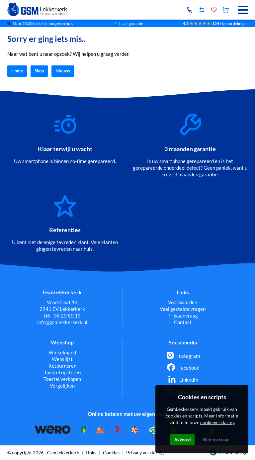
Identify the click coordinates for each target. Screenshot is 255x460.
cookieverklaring (217, 422)
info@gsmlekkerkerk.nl (62, 322)
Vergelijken (62, 386)
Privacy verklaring (145, 452)
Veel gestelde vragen (183, 309)
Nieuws (62, 71)
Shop (39, 71)
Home (17, 71)
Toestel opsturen (62, 372)
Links (91, 452)
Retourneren (62, 366)
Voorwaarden (182, 302)
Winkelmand (62, 352)
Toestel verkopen (62, 379)
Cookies (111, 452)
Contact (183, 322)
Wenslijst (62, 359)
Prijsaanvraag (182, 316)
